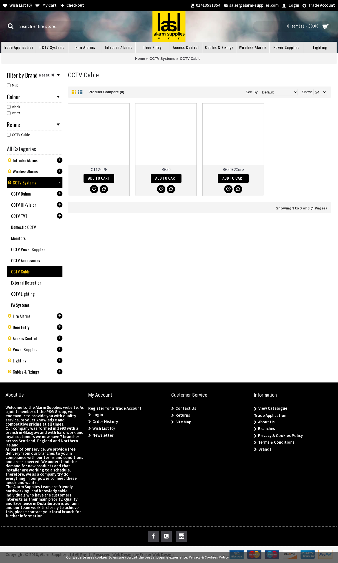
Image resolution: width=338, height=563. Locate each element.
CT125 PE (99, 169)
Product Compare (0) (106, 92)
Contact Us (183, 408)
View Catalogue (270, 408)
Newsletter (100, 435)
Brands (262, 449)
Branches (264, 429)
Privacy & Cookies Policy (278, 436)
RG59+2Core (233, 169)
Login (95, 415)
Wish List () (101, 428)
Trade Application (270, 415)
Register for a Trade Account (115, 408)
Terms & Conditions (274, 442)
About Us (264, 422)
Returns (180, 415)
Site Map (181, 422)
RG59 (166, 169)
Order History (103, 421)
